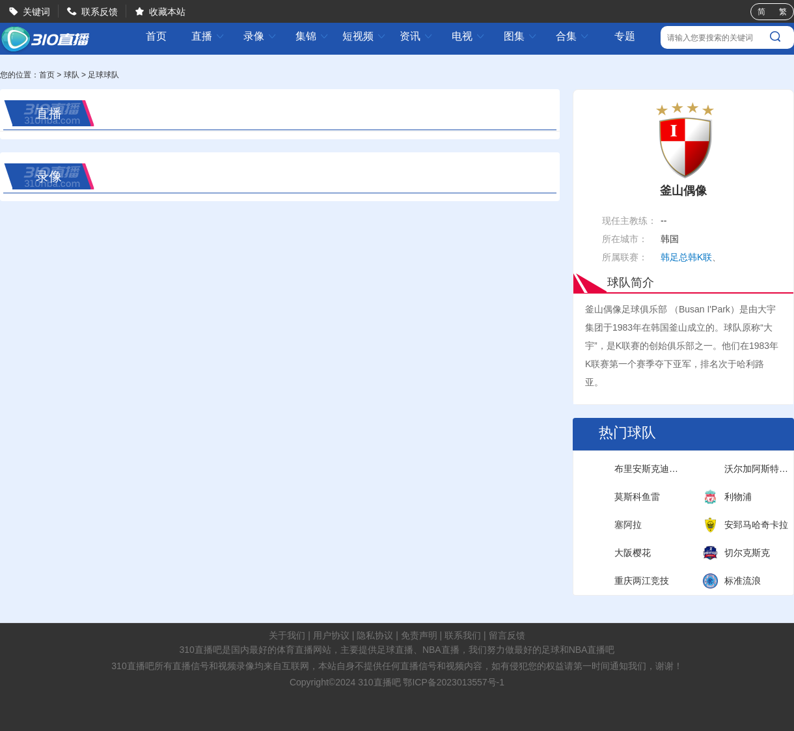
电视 (469, 36)
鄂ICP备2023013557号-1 (453, 682)
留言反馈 (507, 635)
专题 (624, 36)
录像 (260, 36)
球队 (71, 74)
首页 (156, 36)
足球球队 (103, 74)
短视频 (364, 36)
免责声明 (419, 635)
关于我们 (287, 635)
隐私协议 (375, 635)
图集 (521, 36)
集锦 (312, 36)
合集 (573, 36)
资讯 (416, 36)
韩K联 (700, 257)
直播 (208, 36)
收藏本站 (167, 12)
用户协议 (331, 635)
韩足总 (674, 257)
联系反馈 (99, 12)
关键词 (36, 12)
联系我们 (463, 635)
